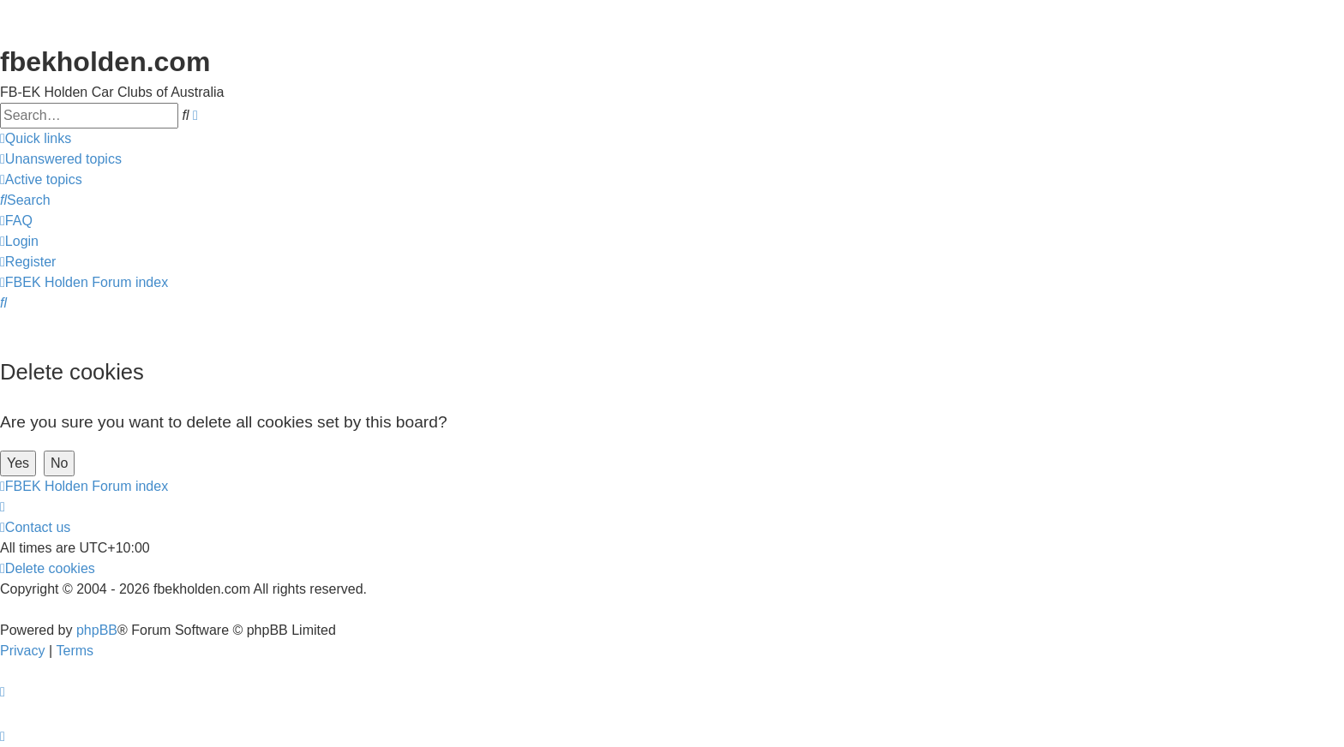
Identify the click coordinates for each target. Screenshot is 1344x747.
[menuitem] (61, 159)
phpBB (96, 630)
